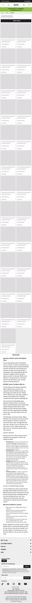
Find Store (27, 577)
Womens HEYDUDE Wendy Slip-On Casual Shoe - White (16, 592)
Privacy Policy (27, 570)
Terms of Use (20, 570)
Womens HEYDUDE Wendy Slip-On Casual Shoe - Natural (16, 593)
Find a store (4, 575)
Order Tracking (5, 1)
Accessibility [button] (27, 1)
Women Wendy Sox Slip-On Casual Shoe (16, 590)
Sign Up (4, 560)
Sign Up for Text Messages (8, 564)
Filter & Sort (16, 20)
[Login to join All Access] (16, 8)
